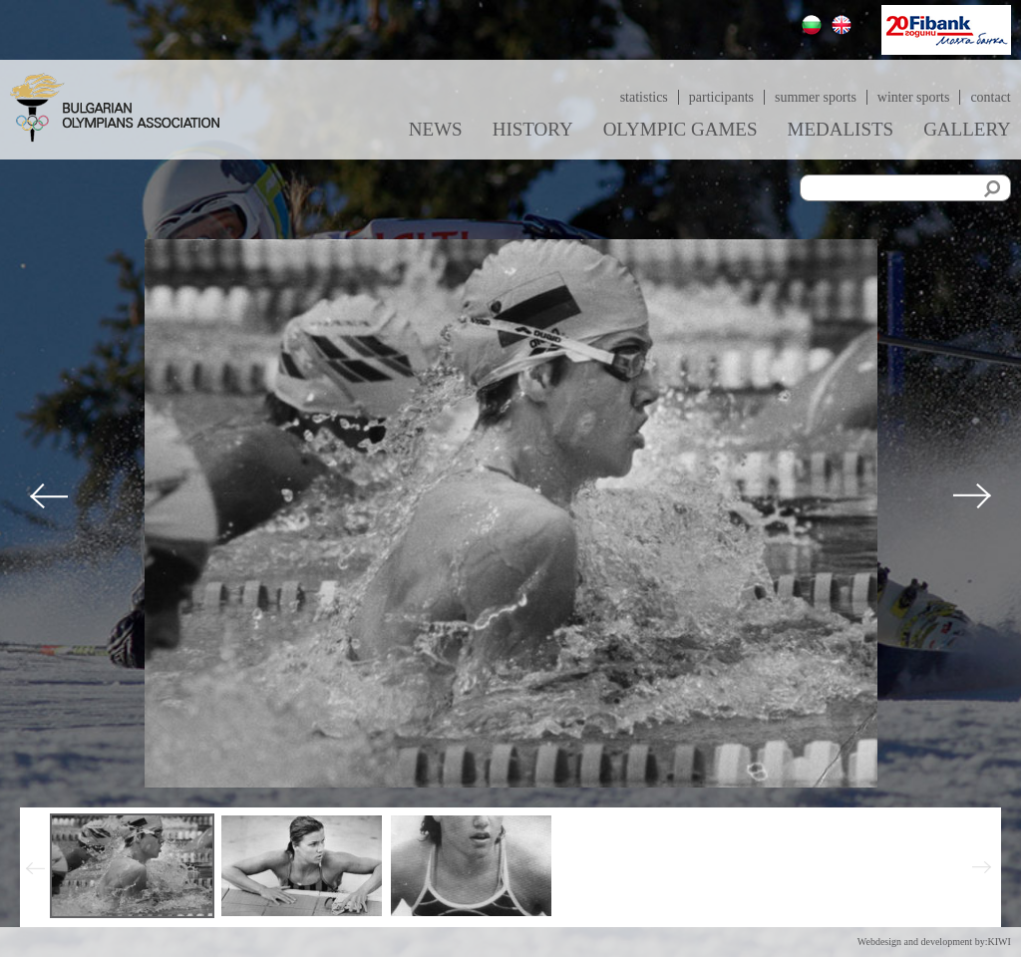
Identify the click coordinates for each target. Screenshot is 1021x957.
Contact (990, 97)
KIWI (998, 941)
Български (814, 27)
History (533, 129)
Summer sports (815, 97)
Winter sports (913, 97)
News (436, 129)
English (844, 27)
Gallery (967, 129)
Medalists (841, 129)
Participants (720, 97)
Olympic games (680, 129)
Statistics (643, 97)
